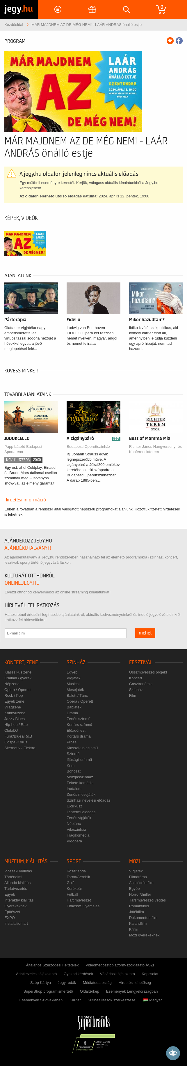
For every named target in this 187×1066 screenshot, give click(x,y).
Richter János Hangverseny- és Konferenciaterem (155, 449)
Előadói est (76, 730)
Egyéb (72, 672)
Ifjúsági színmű (79, 759)
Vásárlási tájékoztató (117, 974)
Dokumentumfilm (143, 917)
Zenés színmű (78, 719)
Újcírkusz (74, 806)
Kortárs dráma (78, 736)
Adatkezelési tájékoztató (36, 974)
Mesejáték (75, 689)
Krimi (71, 765)
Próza (71, 742)
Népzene (11, 684)
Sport (74, 861)
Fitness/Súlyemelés (83, 906)
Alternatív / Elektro (19, 748)
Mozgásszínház (80, 777)
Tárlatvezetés (15, 888)
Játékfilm (136, 912)
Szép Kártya (40, 982)
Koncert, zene (21, 663)
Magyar (152, 1000)
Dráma (72, 713)
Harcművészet (79, 900)
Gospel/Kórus (15, 742)
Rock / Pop (13, 695)
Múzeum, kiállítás (26, 861)
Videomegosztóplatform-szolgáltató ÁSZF (120, 965)
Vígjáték (73, 678)
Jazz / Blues (14, 719)
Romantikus (139, 906)
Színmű (73, 754)
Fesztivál (141, 663)
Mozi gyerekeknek (144, 935)
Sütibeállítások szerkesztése (112, 1000)
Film (132, 695)
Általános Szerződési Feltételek (52, 965)
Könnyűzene (14, 713)
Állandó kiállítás (17, 883)
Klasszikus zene (17, 672)
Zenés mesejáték (81, 794)
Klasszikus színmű (82, 748)
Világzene (12, 707)
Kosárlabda (76, 871)
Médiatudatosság (97, 982)
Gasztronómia (141, 684)
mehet (145, 633)
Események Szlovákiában (41, 1000)
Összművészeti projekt (148, 672)
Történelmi (13, 877)
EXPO (9, 917)
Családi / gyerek (17, 678)
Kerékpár (74, 888)
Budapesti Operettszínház (88, 446)
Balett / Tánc (77, 695)
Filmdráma (138, 877)
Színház (76, 663)
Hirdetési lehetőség (135, 982)
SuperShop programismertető (48, 991)
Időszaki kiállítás (18, 871)
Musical (73, 684)
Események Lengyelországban (132, 991)
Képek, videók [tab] (21, 218)
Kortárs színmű (79, 724)
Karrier (75, 1000)
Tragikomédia (78, 835)
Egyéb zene (14, 701)
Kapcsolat (150, 974)
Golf (70, 883)
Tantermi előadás (81, 812)
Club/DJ (11, 730)
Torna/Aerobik (78, 877)
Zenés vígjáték (79, 818)
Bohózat (74, 771)
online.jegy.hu (22, 583)
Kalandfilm (138, 923)
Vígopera (74, 841)
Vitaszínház (76, 829)
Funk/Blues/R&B (18, 736)
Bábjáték (74, 707)
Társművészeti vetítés (147, 900)
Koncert (135, 678)
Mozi (134, 861)
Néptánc (74, 823)
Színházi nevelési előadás (88, 800)
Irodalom (74, 788)
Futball (72, 894)
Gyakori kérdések (78, 974)
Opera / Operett (17, 689)
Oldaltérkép (89, 991)
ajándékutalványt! (27, 548)
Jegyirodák (67, 982)
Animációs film (141, 883)
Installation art (16, 923)
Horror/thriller (140, 894)
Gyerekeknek (15, 906)
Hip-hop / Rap (16, 724)
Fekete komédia (80, 783)
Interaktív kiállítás (18, 900)
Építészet (12, 912)
